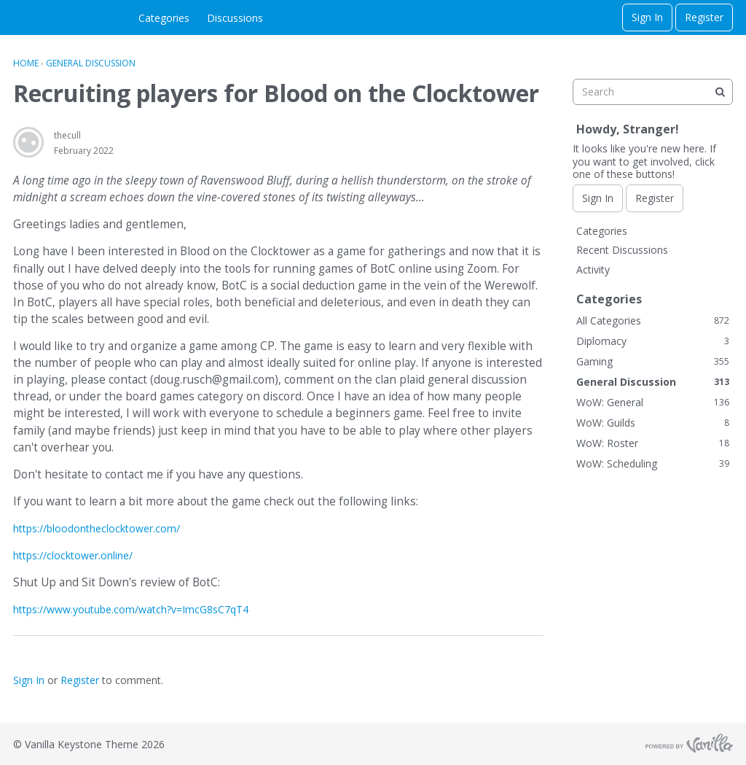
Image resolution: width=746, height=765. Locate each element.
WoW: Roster (652, 443)
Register (704, 17)
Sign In (647, 17)
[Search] (720, 92)
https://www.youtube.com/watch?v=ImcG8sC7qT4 (130, 609)
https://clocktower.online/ (73, 555)
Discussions (235, 18)
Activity (593, 269)
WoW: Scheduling (652, 463)
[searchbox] (653, 92)
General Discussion (652, 382)
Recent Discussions (622, 250)
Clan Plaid (36, 18)
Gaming (652, 361)
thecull (67, 135)
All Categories (652, 320)
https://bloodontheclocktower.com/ (96, 528)
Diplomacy (652, 341)
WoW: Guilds (652, 423)
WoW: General (652, 402)
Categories (163, 18)
